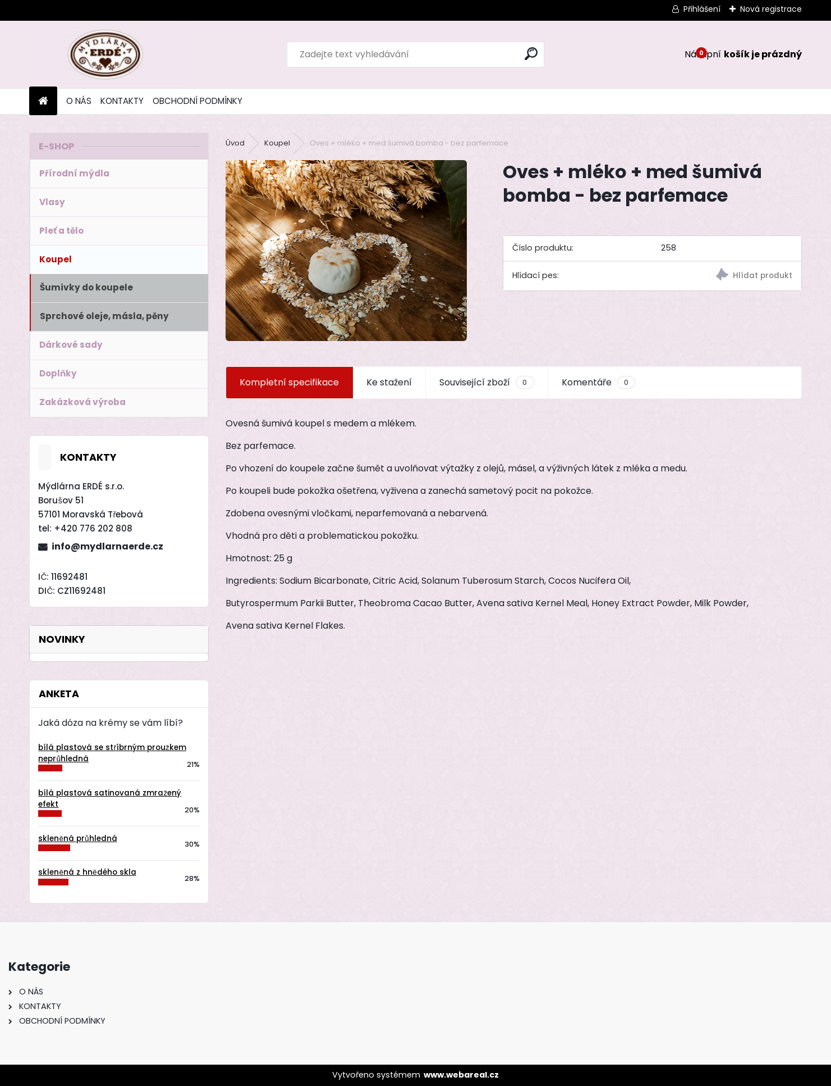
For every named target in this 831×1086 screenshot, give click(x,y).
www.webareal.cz (461, 1074)
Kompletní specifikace (289, 382)
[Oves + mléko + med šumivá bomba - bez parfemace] (346, 250)
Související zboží (486, 382)
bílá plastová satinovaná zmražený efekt (109, 799)
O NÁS (78, 101)
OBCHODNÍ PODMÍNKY (197, 101)
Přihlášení (701, 9)
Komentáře (598, 382)
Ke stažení (389, 382)
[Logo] (106, 54)
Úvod (235, 143)
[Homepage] (43, 101)
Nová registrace (771, 9)
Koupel (277, 143)
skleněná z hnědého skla (87, 872)
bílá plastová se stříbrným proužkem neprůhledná (112, 753)
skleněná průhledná (77, 838)
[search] (531, 53)
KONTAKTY (122, 101)
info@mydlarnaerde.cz (107, 546)
